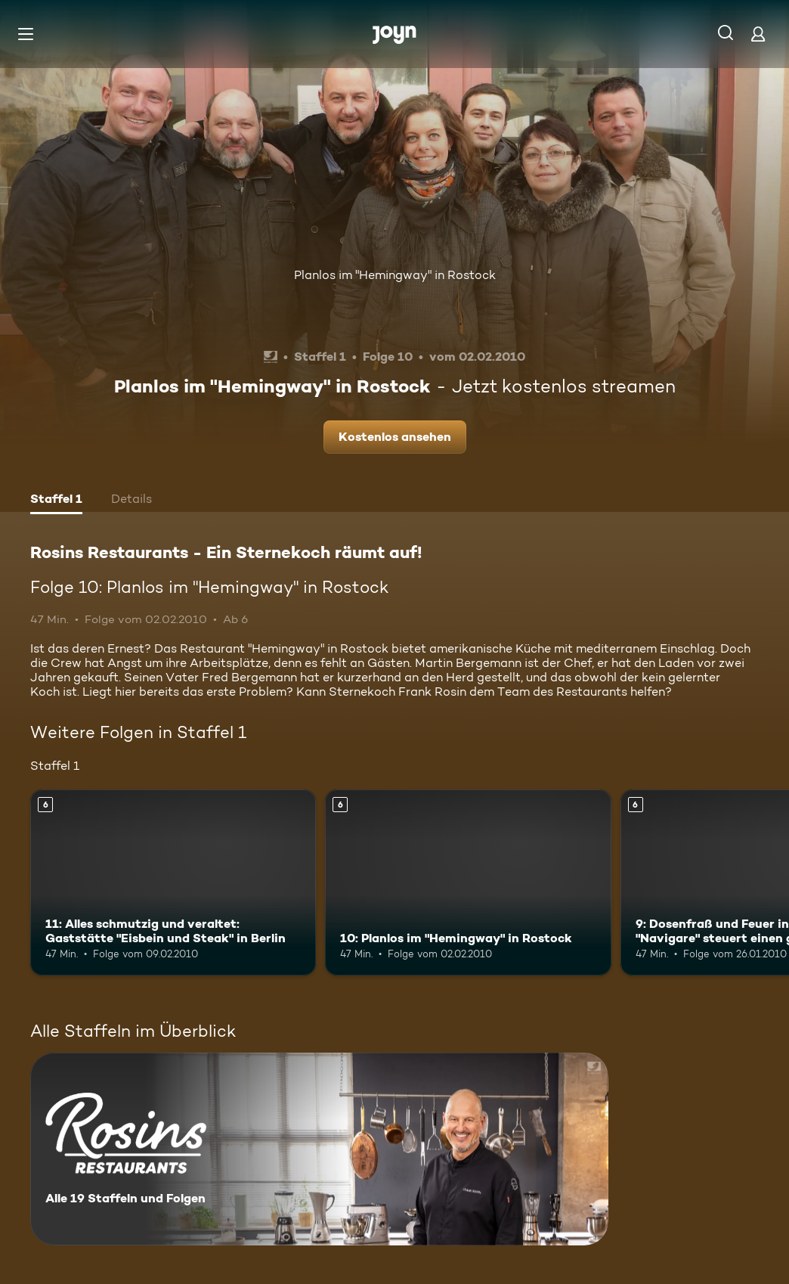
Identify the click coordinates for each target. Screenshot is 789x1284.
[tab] (56, 500)
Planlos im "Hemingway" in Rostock (395, 275)
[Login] (758, 33)
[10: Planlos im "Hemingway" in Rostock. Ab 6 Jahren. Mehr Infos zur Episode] (468, 882)
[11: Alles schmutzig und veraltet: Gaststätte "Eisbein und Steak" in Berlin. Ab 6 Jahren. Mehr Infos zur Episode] (173, 882)
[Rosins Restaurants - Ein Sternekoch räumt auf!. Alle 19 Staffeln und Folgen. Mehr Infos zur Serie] (319, 1149)
